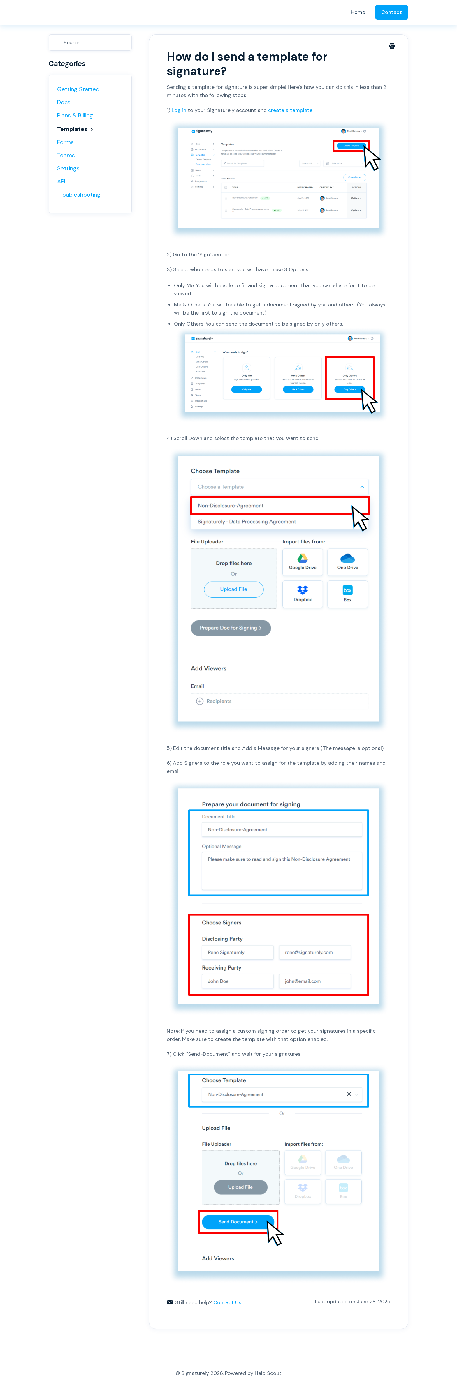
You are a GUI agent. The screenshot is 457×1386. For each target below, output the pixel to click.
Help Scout (268, 1373)
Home (358, 12)
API (61, 181)
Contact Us (227, 1302)
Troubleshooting (79, 194)
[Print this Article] (392, 47)
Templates (76, 129)
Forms (65, 142)
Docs (64, 102)
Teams (66, 155)
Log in (178, 110)
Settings (68, 168)
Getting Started (78, 89)
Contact (391, 12)
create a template (290, 110)
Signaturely (195, 1373)
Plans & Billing (75, 115)
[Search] (90, 42)
